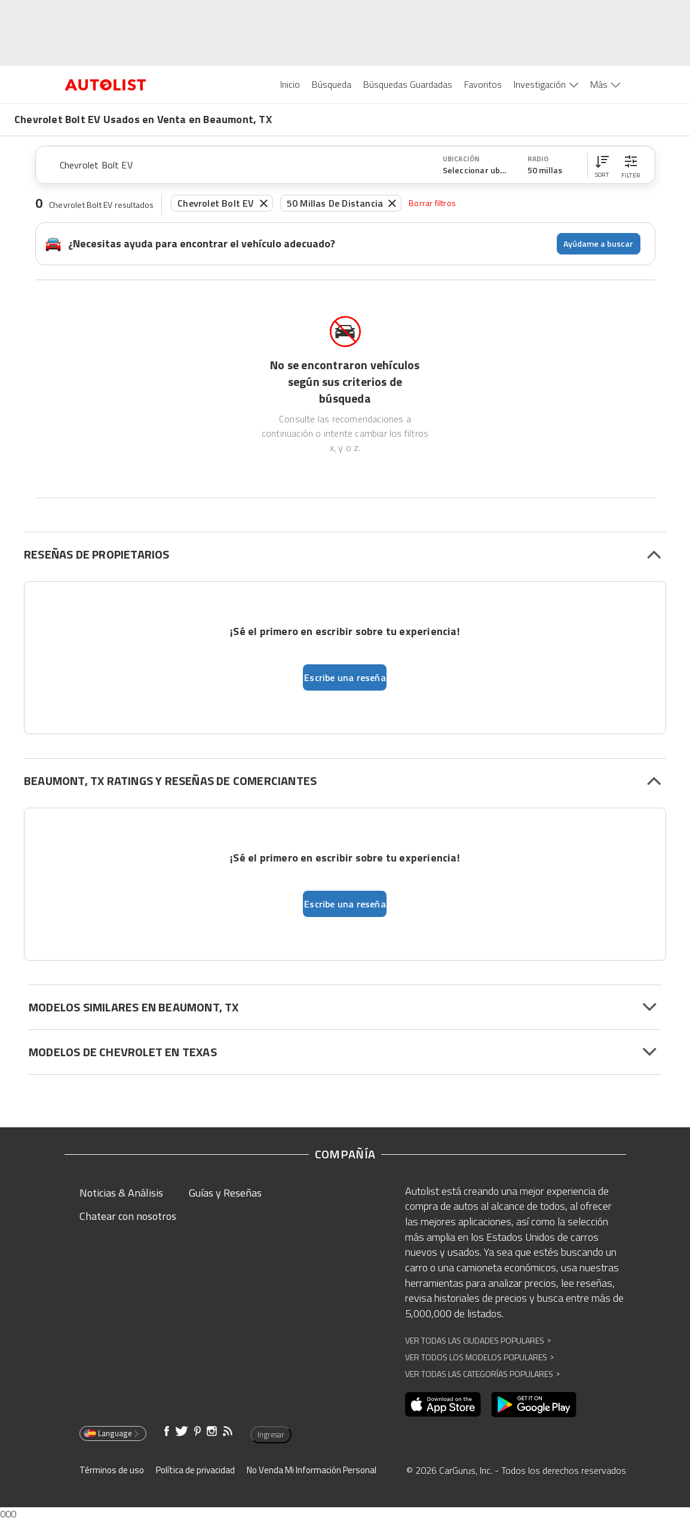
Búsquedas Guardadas (407, 84)
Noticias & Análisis (121, 1193)
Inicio (290, 84)
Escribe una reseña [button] (345, 677)
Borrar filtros (432, 203)
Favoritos (483, 84)
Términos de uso (111, 1470)
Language (112, 1433)
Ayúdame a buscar (598, 243)
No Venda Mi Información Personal (311, 1470)
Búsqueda (331, 84)
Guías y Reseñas (225, 1193)
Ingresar (270, 1434)
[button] (602, 164)
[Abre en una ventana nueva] (443, 1404)
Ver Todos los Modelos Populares (479, 1357)
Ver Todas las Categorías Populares (482, 1373)
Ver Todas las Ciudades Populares (478, 1340)
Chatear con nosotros (127, 1216)
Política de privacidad (195, 1470)
